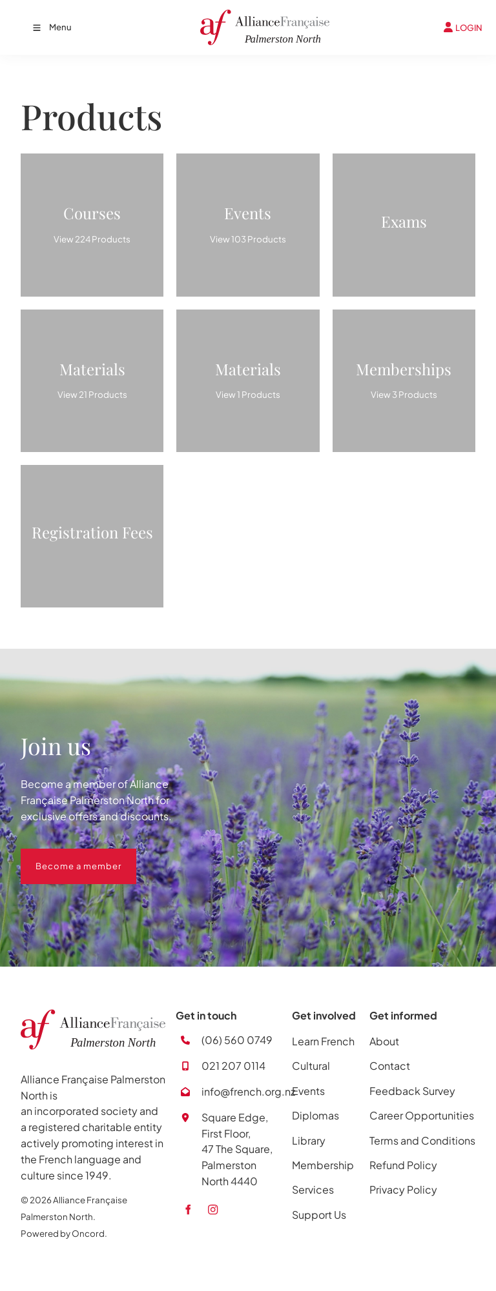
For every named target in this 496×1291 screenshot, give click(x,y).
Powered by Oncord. (64, 1233)
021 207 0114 (233, 1065)
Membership (323, 1165)
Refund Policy (403, 1165)
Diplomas (315, 1115)
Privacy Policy (403, 1189)
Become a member (64, 856)
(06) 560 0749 (237, 1040)
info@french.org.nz (248, 1091)
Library (309, 1140)
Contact (389, 1065)
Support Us (319, 1214)
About (384, 1041)
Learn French (323, 1041)
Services (313, 1189)
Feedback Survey (412, 1091)
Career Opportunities (421, 1115)
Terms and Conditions (422, 1140)
